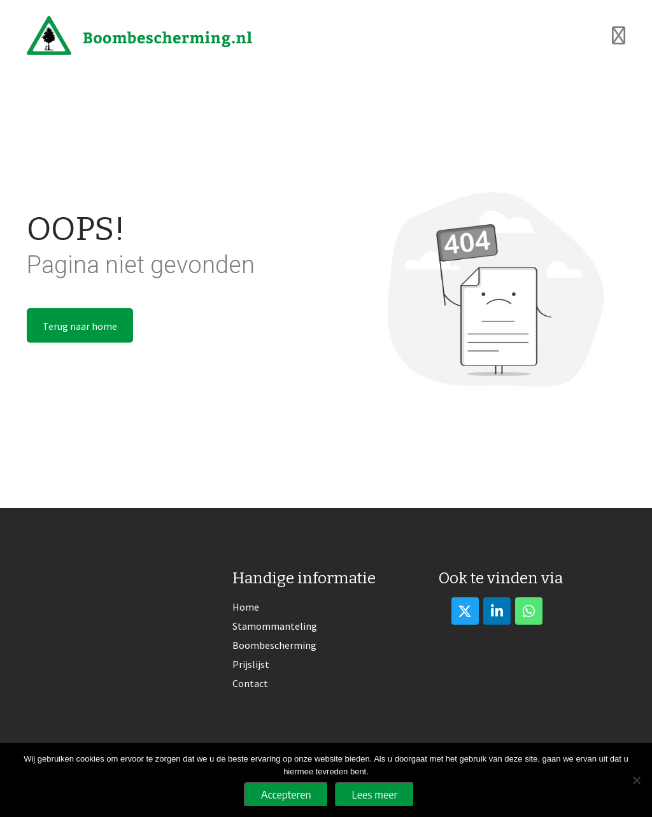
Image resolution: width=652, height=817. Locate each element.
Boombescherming (274, 645)
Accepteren (286, 794)
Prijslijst (250, 664)
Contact (250, 683)
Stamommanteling (274, 626)
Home (245, 606)
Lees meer (375, 794)
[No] (636, 780)
